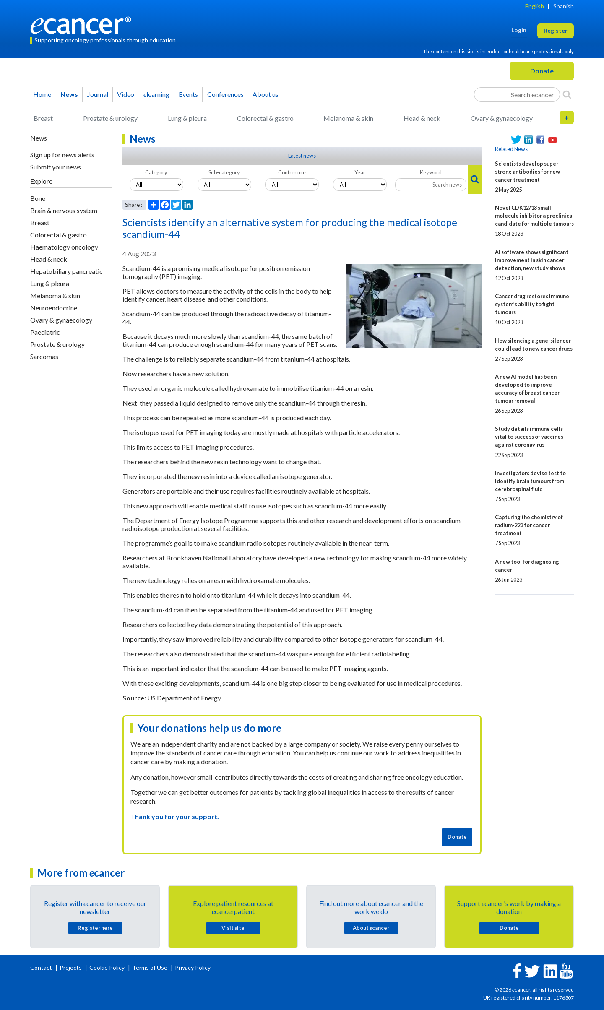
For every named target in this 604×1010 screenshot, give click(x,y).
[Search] (567, 94)
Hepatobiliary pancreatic (66, 271)
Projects (71, 967)
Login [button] (518, 30)
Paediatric (45, 332)
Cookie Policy (107, 967)
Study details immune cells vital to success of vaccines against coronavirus (529, 436)
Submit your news (55, 167)
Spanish (563, 6)
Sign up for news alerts (62, 155)
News (69, 94)
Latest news (302, 155)
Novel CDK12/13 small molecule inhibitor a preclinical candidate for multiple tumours (534, 215)
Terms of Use (149, 967)
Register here (95, 927)
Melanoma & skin (348, 118)
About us (266, 94)
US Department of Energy (184, 698)
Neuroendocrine (53, 308)
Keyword (431, 172)
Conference (292, 172)
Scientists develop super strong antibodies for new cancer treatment (527, 171)
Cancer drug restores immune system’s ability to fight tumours (532, 304)
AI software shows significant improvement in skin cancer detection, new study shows (531, 260)
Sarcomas (44, 356)
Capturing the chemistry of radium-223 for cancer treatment (529, 525)
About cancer (371, 927)
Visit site (233, 927)
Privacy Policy (193, 967)
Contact (41, 967)
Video (125, 94)
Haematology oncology (64, 247)
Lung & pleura (187, 118)
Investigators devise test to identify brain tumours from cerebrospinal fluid (530, 481)
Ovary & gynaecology (502, 118)
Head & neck (422, 118)
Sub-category (224, 172)
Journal (97, 94)
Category (156, 172)
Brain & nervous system (63, 210)
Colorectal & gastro (265, 118)
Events (188, 94)
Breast (43, 118)
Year (359, 172)
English (534, 6)
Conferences (225, 94)
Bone (37, 198)
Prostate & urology (110, 118)
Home (42, 94)
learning (156, 94)
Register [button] (556, 30)
